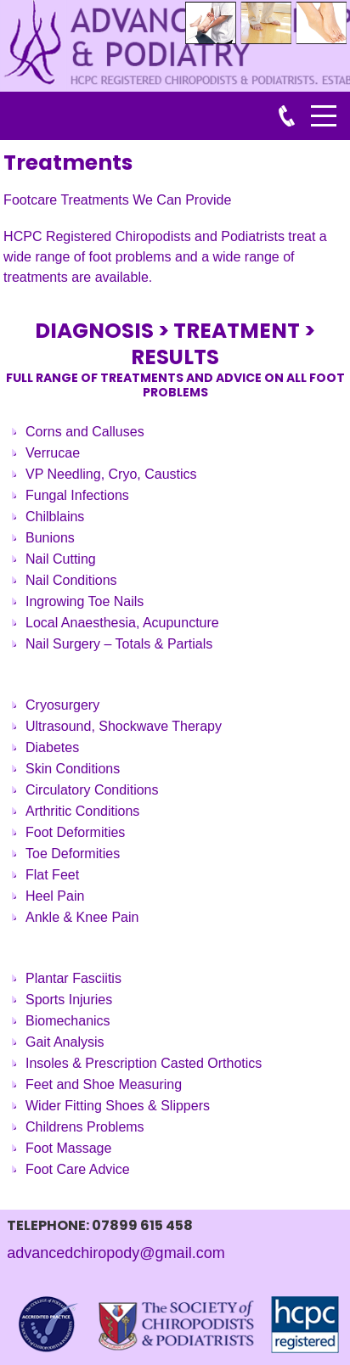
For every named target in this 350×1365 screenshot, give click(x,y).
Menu (323, 106)
